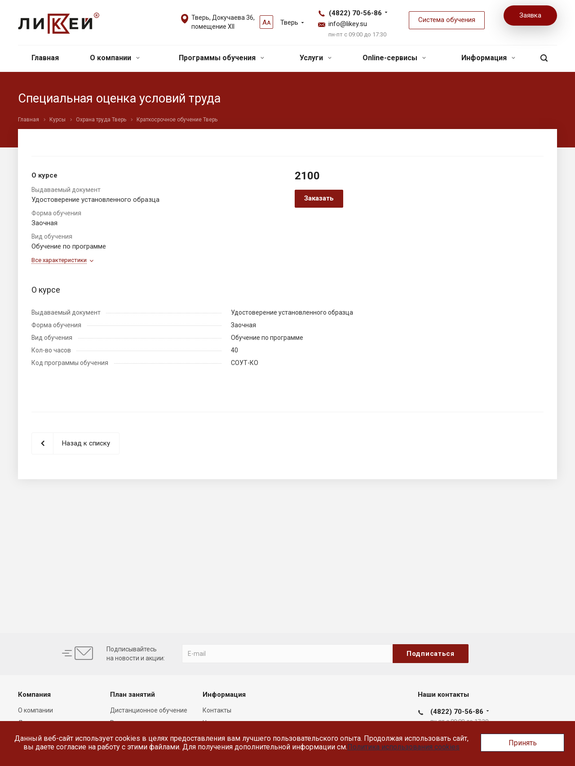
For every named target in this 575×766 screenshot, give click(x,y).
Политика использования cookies (403, 747)
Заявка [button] (530, 15)
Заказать (319, 198)
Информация (488, 57)
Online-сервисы (394, 57)
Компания (34, 694)
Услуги (316, 57)
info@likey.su (347, 24)
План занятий (132, 694)
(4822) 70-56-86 (355, 13)
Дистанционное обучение (148, 710)
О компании (115, 57)
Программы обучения (221, 57)
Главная (45, 57)
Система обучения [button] (446, 20)
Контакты (217, 710)
